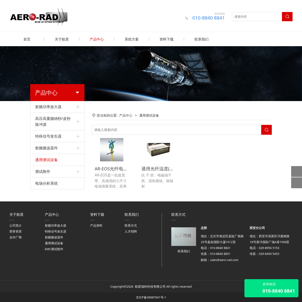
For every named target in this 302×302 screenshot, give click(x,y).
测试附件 (42, 171)
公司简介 (15, 225)
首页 (26, 39)
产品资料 (96, 225)
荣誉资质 (15, 231)
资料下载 (166, 39)
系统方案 (132, 39)
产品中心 (97, 39)
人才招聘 (131, 231)
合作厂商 (15, 237)
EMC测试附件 (54, 248)
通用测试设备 (46, 159)
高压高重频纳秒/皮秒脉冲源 (53, 121)
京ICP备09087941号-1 (151, 296)
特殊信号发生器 (48, 136)
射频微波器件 (46, 147)
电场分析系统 (46, 183)
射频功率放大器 (48, 106)
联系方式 (131, 225)
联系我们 (201, 39)
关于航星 (62, 39)
